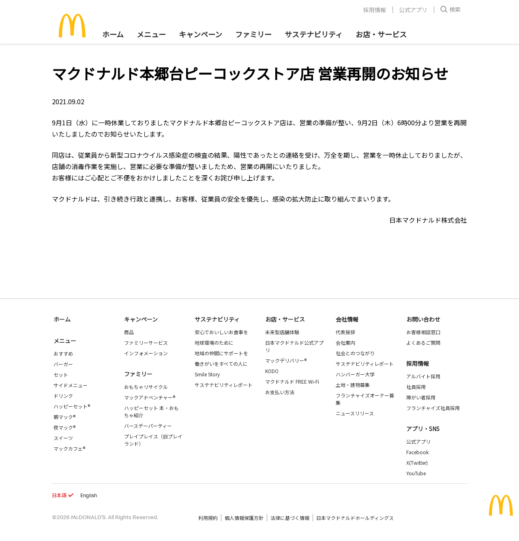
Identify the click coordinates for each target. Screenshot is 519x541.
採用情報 (374, 10)
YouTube (416, 473)
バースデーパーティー (148, 425)
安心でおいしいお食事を (221, 331)
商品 (129, 331)
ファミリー (253, 34)
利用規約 (208, 517)
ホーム (113, 34)
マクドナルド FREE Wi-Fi (292, 381)
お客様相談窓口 (423, 331)
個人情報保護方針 (244, 517)
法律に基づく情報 (289, 517)
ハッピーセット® (72, 406)
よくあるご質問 (423, 342)
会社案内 (345, 342)
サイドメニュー (71, 385)
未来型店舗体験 (282, 331)
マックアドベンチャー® (149, 397)
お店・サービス (381, 34)
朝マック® (64, 416)
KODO (272, 370)
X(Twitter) (417, 462)
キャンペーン (200, 34)
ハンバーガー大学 (355, 374)
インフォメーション (146, 353)
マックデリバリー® (286, 360)
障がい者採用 (420, 397)
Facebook (417, 452)
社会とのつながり (355, 353)
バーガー (63, 364)
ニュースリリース (355, 413)
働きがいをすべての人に (221, 363)
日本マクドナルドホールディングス (355, 517)
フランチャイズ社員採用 (433, 407)
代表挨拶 (345, 331)
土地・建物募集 (353, 384)
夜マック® (64, 427)
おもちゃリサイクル (146, 386)
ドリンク (63, 395)
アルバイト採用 (423, 376)
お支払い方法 (279, 392)
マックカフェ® (69, 448)
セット (61, 374)
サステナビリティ (314, 34)
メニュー (65, 341)
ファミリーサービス (146, 342)
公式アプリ (413, 10)
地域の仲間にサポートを (221, 353)
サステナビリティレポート (224, 384)
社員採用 (416, 386)
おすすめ (63, 353)
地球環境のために (214, 342)
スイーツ (63, 437)
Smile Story (207, 374)
